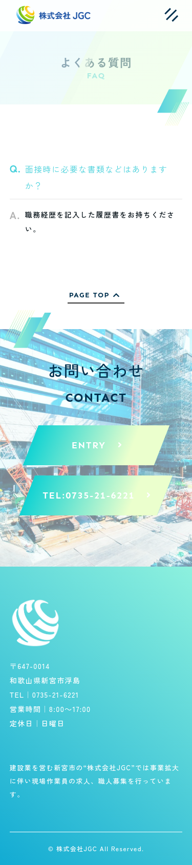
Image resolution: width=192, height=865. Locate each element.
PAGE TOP (96, 295)
